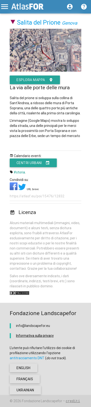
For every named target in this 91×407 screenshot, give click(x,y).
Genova (69, 23)
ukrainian (25, 390)
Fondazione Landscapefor (42, 401)
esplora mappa (35, 80)
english (24, 368)
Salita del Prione (38, 22)
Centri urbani (33, 163)
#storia (19, 172)
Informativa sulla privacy (35, 335)
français (25, 379)
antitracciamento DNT (27, 358)
